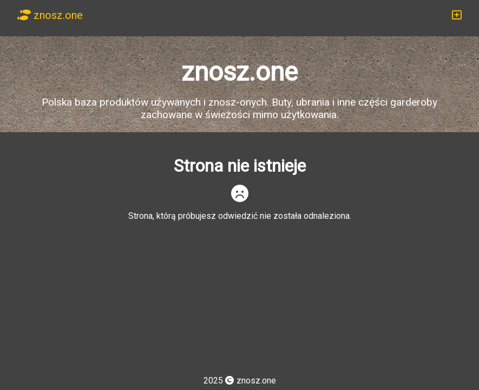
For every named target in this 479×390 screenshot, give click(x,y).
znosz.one (50, 15)
